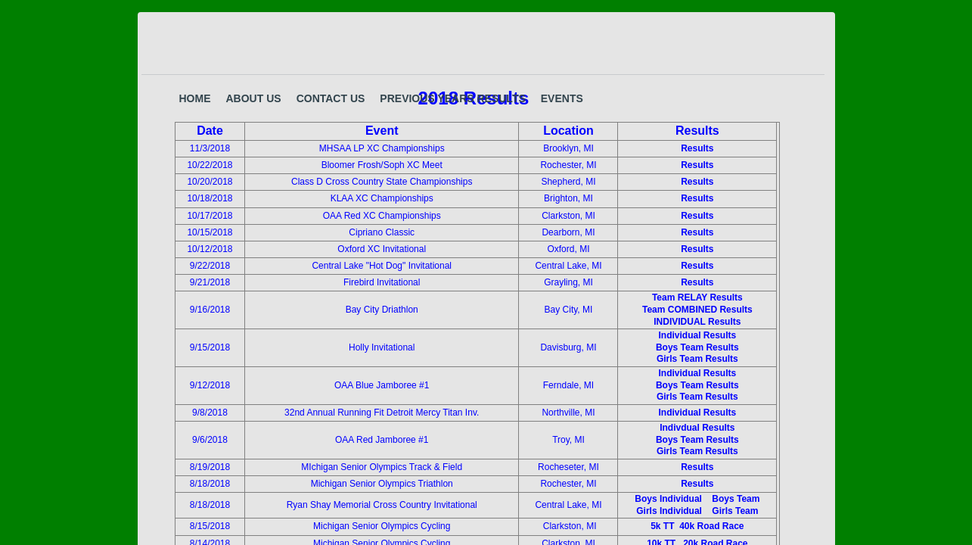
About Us (253, 98)
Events (562, 98)
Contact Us (331, 98)
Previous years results (452, 98)
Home (195, 98)
